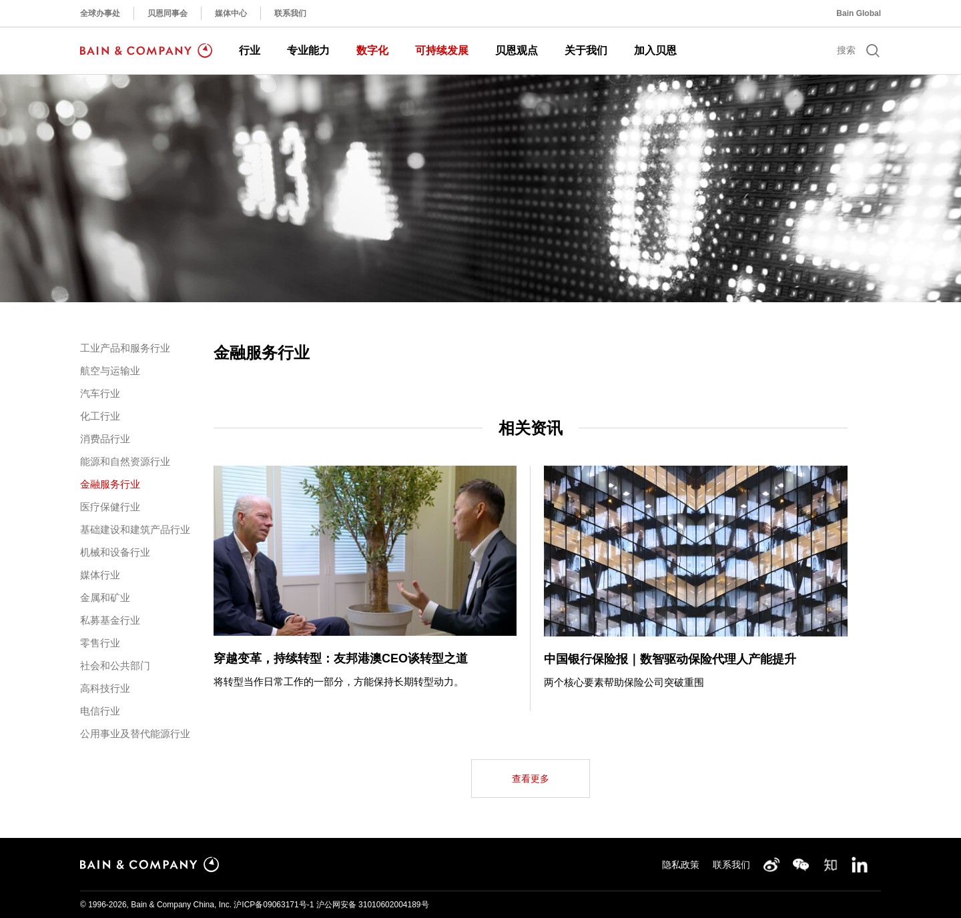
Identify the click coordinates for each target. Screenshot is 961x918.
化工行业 (100, 416)
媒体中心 (231, 13)
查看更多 (530, 778)
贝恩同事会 (167, 13)
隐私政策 (680, 864)
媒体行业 (100, 574)
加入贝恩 (655, 50)
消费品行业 (105, 438)
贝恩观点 (516, 50)
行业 (249, 50)
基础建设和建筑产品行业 (135, 529)
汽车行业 (100, 393)
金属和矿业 (105, 597)
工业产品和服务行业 (125, 348)
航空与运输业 (110, 370)
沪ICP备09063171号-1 (274, 904)
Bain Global (858, 13)
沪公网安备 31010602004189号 (372, 904)
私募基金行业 (110, 620)
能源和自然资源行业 (125, 461)
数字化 (372, 50)
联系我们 (290, 13)
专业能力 (308, 50)
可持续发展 (441, 50)
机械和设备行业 (115, 552)
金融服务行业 (110, 484)
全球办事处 (100, 13)
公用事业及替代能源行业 (135, 733)
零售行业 (100, 642)
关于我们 (586, 50)
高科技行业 (105, 688)
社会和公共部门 (115, 665)
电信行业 (100, 711)
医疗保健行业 (110, 506)
